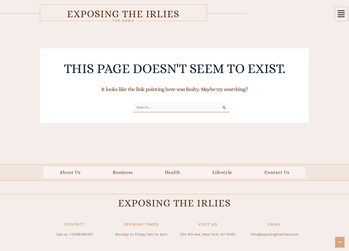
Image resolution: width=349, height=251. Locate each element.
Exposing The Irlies (174, 14)
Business (123, 173)
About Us (70, 173)
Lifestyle (222, 173)
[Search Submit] (224, 109)
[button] (341, 14)
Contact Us (277, 173)
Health (172, 173)
